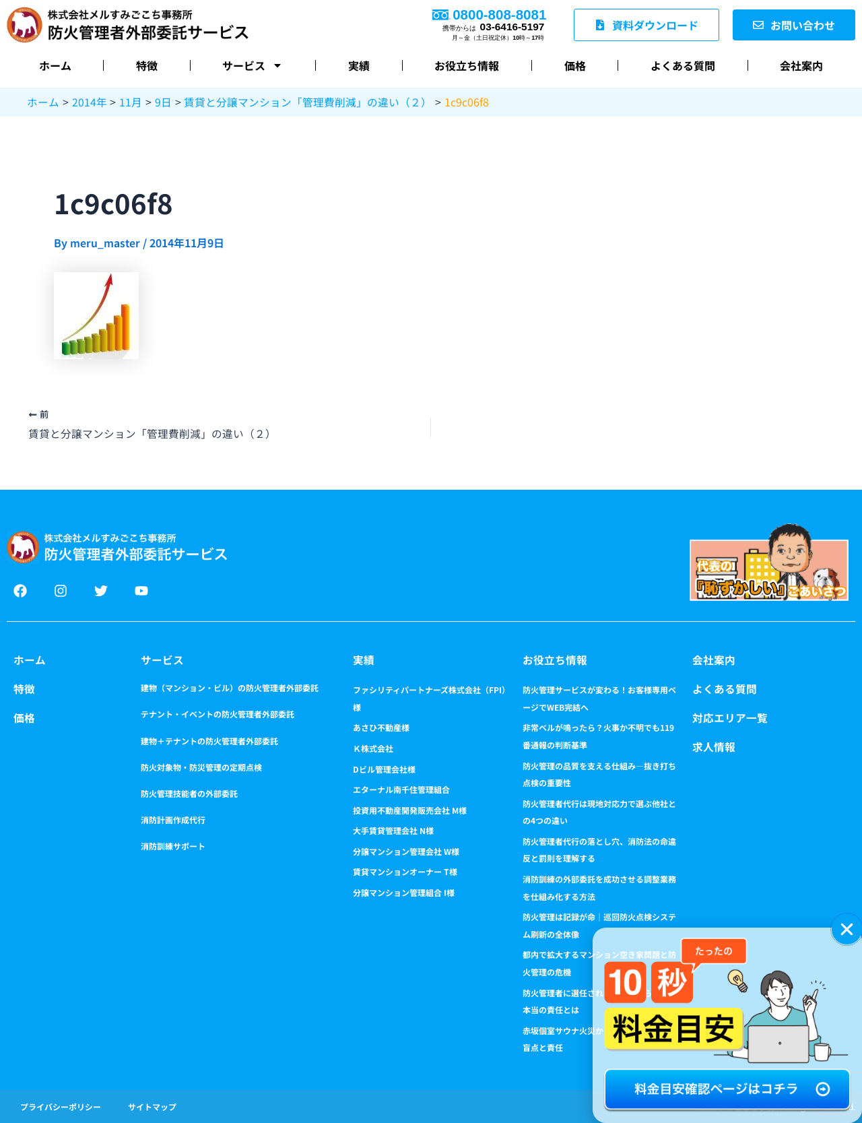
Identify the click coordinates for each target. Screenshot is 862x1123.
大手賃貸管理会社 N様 (393, 830)
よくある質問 (683, 65)
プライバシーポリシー (60, 1106)
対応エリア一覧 (730, 717)
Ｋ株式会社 (373, 747)
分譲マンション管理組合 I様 (404, 891)
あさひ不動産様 (381, 727)
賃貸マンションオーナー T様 (405, 871)
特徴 (147, 65)
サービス (252, 65)
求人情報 (713, 745)
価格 (575, 65)
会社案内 (801, 65)
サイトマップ (152, 1106)
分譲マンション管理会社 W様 (406, 850)
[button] (847, 929)
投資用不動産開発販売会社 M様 (410, 809)
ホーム (55, 65)
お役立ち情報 (466, 65)
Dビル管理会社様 (384, 768)
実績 (359, 65)
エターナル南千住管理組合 (401, 788)
